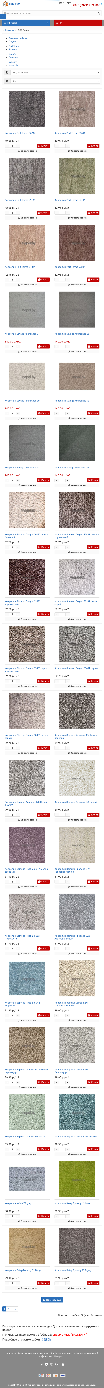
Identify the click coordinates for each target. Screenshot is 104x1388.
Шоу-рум (58, 1356)
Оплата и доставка (28, 1353)
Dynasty (13, 62)
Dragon (12, 41)
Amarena (13, 49)
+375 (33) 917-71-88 (86, 5)
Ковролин (10, 30)
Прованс (13, 57)
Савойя (12, 54)
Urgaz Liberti (15, 65)
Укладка (44, 1353)
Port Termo (14, 46)
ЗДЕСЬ (46, 1339)
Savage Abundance (18, 38)
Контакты (11, 1353)
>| (16, 1309)
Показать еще (52, 1300)
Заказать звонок (27, 151)
